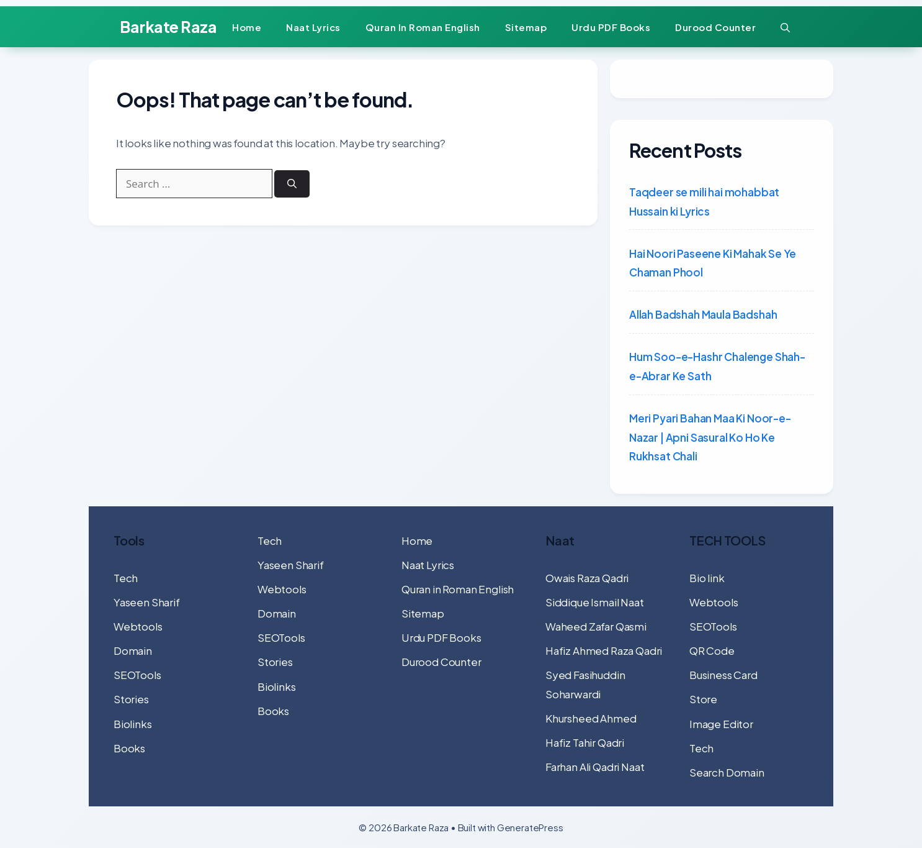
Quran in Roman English (422, 27)
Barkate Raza (168, 27)
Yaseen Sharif (147, 602)
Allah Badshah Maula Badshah (703, 314)
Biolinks (133, 724)
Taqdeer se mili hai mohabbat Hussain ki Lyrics (704, 201)
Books (129, 748)
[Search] (296, 189)
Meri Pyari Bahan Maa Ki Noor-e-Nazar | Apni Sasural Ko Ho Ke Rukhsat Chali (710, 437)
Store (703, 699)
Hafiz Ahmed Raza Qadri (603, 650)
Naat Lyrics (313, 27)
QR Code (712, 650)
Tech (126, 578)
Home (246, 27)
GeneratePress (530, 827)
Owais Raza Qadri (587, 578)
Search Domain (726, 772)
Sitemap (526, 27)
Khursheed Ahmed (590, 718)
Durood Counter (715, 27)
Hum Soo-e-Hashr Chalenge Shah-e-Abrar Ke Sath (717, 366)
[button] (785, 27)
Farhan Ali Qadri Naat (594, 766)
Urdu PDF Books (610, 27)
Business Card (723, 675)
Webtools (138, 626)
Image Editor (721, 724)
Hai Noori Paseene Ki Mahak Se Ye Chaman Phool (712, 263)
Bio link (707, 578)
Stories (131, 699)
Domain (133, 650)
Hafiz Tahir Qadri (584, 742)
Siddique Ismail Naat (594, 602)
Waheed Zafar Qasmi (596, 626)
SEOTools (137, 675)
